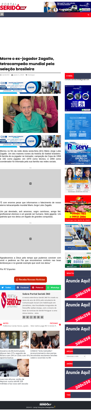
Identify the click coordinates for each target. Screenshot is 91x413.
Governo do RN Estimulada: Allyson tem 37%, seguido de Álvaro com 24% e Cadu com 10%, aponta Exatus (15, 354)
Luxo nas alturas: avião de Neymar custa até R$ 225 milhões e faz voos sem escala (14, 381)
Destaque (31, 75)
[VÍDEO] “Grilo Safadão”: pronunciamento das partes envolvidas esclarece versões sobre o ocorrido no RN (43, 354)
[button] (2, 14)
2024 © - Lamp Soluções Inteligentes (40, 407)
